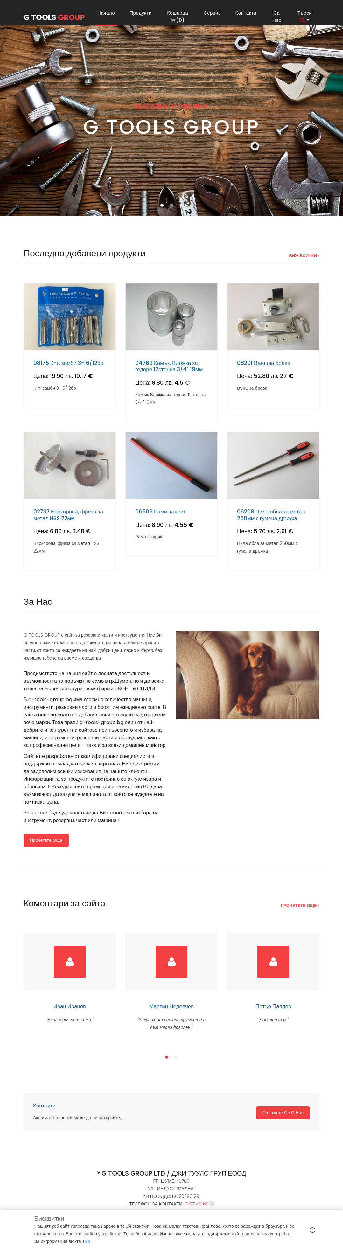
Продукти (140, 13)
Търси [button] (305, 16)
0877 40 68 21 (199, 1204)
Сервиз (212, 13)
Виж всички (304, 256)
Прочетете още (46, 840)
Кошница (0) (177, 17)
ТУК (86, 1241)
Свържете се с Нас (283, 1112)
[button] (162, 205)
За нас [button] (276, 17)
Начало (107, 13)
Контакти (245, 13)
